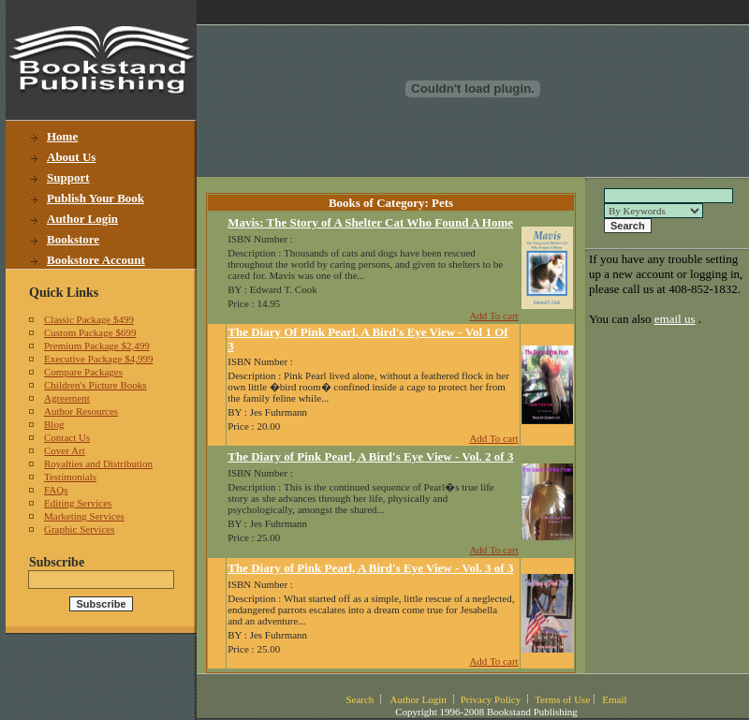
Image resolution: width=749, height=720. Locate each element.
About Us (71, 157)
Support (68, 177)
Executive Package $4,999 (98, 358)
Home (62, 136)
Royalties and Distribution (98, 463)
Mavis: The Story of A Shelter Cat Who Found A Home (370, 222)
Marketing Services (84, 516)
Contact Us (67, 437)
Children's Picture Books (95, 384)
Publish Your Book (95, 198)
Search (359, 699)
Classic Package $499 (89, 319)
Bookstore (73, 239)
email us (675, 319)
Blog (54, 424)
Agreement (67, 398)
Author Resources (81, 411)
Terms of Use (562, 699)
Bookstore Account (96, 260)
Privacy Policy (491, 699)
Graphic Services (79, 529)
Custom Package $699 (90, 332)
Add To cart (493, 315)
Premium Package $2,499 (97, 345)
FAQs (55, 489)
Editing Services (77, 502)
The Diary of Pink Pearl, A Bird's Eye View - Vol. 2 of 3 (370, 456)
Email (614, 699)
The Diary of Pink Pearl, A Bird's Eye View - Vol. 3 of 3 (370, 568)
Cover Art (64, 450)
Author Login (82, 219)
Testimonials (70, 476)
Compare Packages (83, 371)
